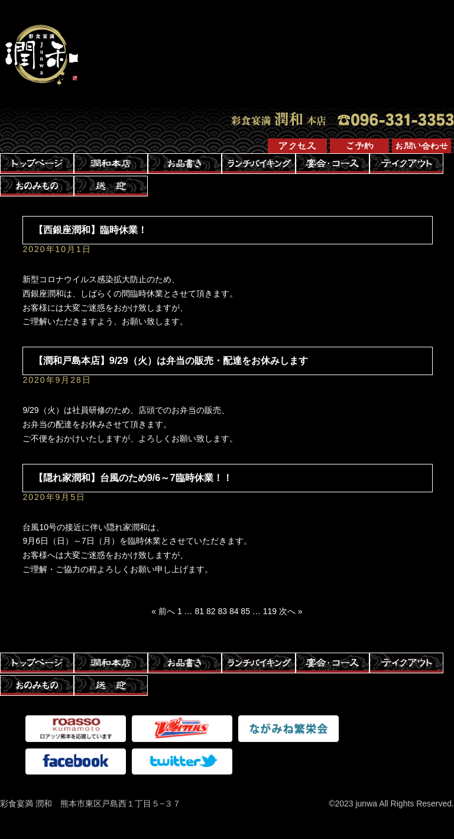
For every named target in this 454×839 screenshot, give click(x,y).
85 (245, 611)
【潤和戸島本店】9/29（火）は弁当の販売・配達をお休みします (171, 360)
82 (211, 611)
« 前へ (163, 611)
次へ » (291, 611)
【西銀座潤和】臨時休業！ (90, 229)
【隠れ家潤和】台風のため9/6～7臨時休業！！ (133, 477)
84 (234, 611)
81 (199, 611)
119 (270, 611)
